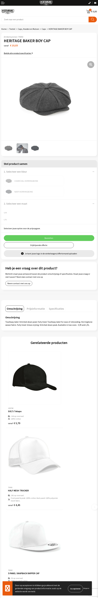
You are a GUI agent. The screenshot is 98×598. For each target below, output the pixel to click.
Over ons (54, 491)
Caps (44, 29)
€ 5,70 (14, 397)
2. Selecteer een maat (15, 192)
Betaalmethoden (8, 534)
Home (4, 29)
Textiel (12, 29)
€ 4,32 (14, 465)
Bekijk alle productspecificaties (18, 53)
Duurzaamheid (56, 502)
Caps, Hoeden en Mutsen (28, 29)
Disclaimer (55, 541)
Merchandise (55, 510)
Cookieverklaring (57, 534)
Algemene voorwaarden (60, 530)
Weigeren (86, 588)
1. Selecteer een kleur (15, 171)
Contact (4, 530)
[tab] (14, 298)
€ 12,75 (58, 462)
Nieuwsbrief (55, 495)
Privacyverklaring (57, 538)
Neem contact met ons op (18, 272)
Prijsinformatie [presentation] (36, 298)
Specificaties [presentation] (56, 298)
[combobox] (45, 19)
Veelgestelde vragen (59, 498)
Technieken (55, 506)
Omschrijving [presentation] (15, 298)
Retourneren (7, 538)
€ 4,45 (58, 400)
